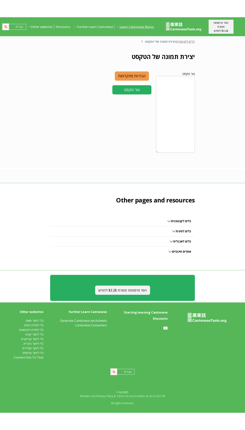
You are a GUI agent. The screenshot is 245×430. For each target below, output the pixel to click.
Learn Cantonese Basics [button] (136, 27)
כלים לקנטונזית (185, 41)
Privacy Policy (104, 396)
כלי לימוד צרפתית (33, 353)
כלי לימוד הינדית (33, 344)
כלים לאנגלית (182, 241)
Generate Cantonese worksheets (83, 321)
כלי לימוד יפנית (34, 334)
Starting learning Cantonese (146, 312)
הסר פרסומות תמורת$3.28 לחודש (221, 27)
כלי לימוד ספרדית (32, 348)
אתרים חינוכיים (181, 251)
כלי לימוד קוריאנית (32, 339)
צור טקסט (188, 74)
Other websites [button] (42, 27)
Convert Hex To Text (28, 357)
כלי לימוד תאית (34, 321)
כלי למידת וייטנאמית (31, 330)
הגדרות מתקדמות (132, 76)
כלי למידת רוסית (33, 325)
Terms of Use (125, 396)
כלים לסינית (183, 231)
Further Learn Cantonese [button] (94, 27)
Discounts (63, 27)
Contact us (141, 396)
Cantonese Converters (91, 325)
